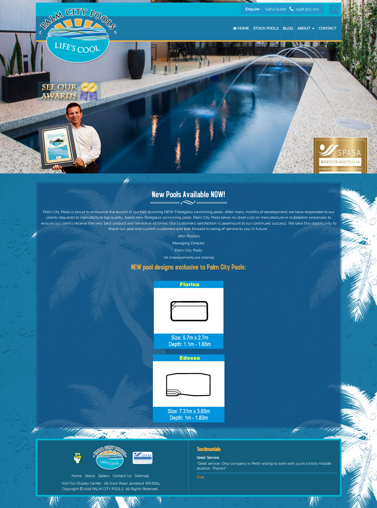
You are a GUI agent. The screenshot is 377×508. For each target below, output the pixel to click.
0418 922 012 (304, 8)
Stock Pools (265, 28)
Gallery (104, 476)
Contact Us (122, 476)
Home (241, 28)
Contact (327, 28)
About (306, 28)
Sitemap (142, 476)
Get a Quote (275, 9)
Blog (288, 28)
